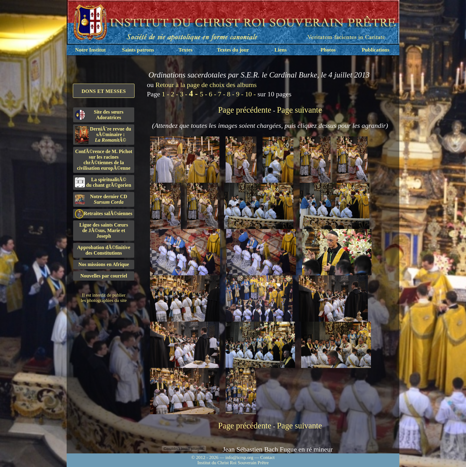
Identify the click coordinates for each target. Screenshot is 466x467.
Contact (267, 457)
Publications (375, 50)
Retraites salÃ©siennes (103, 213)
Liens (280, 50)
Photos (327, 50)
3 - (184, 94)
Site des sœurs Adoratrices (99, 114)
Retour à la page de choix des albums (206, 85)
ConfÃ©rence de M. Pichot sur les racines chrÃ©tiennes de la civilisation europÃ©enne (103, 160)
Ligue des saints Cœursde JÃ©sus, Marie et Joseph (103, 230)
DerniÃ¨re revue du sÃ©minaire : (103, 135)
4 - (194, 93)
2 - (175, 94)
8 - (231, 94)
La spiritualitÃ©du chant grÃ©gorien (103, 182)
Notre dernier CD (101, 199)
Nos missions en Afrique (103, 264)
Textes (185, 50)
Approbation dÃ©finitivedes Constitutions (103, 250)
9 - (240, 94)
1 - (166, 94)
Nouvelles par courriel (103, 275)
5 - (204, 94)
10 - (251, 94)
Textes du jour (233, 50)
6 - (213, 94)
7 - (222, 94)
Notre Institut (90, 50)
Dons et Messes (103, 91)
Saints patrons (138, 50)
